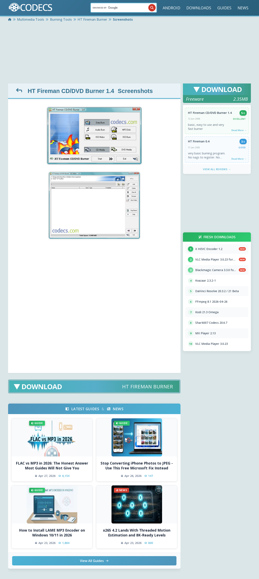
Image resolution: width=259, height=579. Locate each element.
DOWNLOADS (198, 8)
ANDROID (171, 8)
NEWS (243, 8)
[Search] (123, 7)
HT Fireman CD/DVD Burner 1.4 (71, 91)
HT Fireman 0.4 (198, 141)
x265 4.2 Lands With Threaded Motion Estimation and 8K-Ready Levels (136, 533)
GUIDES (224, 8)
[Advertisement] (129, 53)
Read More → (238, 130)
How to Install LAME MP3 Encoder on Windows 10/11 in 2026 (52, 533)
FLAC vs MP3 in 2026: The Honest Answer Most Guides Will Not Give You (52, 466)
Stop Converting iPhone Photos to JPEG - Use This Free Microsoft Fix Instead (137, 466)
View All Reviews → (217, 169)
